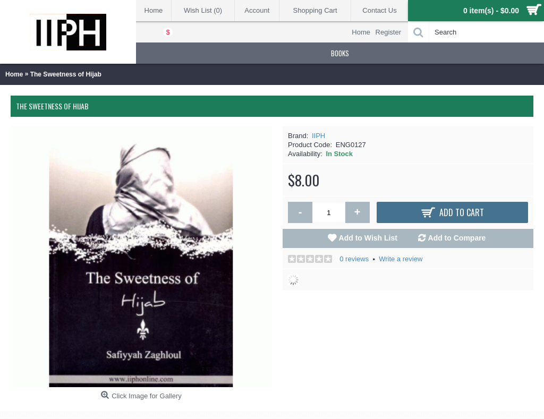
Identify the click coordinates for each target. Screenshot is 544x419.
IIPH (318, 136)
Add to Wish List (368, 238)
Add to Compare (457, 238)
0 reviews (354, 259)
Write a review (400, 259)
